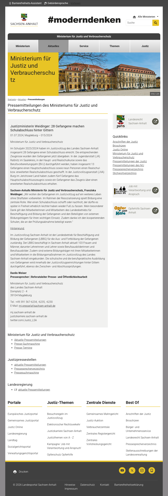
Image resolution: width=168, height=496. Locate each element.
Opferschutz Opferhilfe (60, 454)
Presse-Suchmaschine (27, 343)
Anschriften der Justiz (125, 141)
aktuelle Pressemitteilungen (30, 364)
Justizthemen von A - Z (60, 437)
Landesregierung (17, 433)
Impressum (71, 488)
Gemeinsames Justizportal (23, 420)
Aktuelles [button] (53, 46)
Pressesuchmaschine (26, 372)
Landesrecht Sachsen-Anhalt (142, 437)
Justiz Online (120, 149)
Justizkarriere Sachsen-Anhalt (64, 431)
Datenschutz (87, 484)
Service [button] (84, 46)
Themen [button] (114, 46)
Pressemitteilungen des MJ (128, 165)
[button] (25, 3)
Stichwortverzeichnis (124, 173)
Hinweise (70, 484)
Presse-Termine (23, 347)
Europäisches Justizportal (23, 414)
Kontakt (104, 484)
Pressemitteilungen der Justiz (130, 161)
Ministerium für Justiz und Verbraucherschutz (84, 36)
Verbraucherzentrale (98, 427)
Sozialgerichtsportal (19, 446)
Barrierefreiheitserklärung (128, 484)
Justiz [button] (145, 46)
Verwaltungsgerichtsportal (23, 453)
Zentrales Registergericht (100, 433)
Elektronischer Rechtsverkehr (63, 424)
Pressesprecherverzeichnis (29, 368)
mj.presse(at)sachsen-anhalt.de (37, 305)
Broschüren (119, 145)
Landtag (12, 440)
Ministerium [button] (23, 46)
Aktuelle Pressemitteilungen (30, 339)
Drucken (20, 472)
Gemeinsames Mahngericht (102, 414)
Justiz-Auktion (94, 420)
